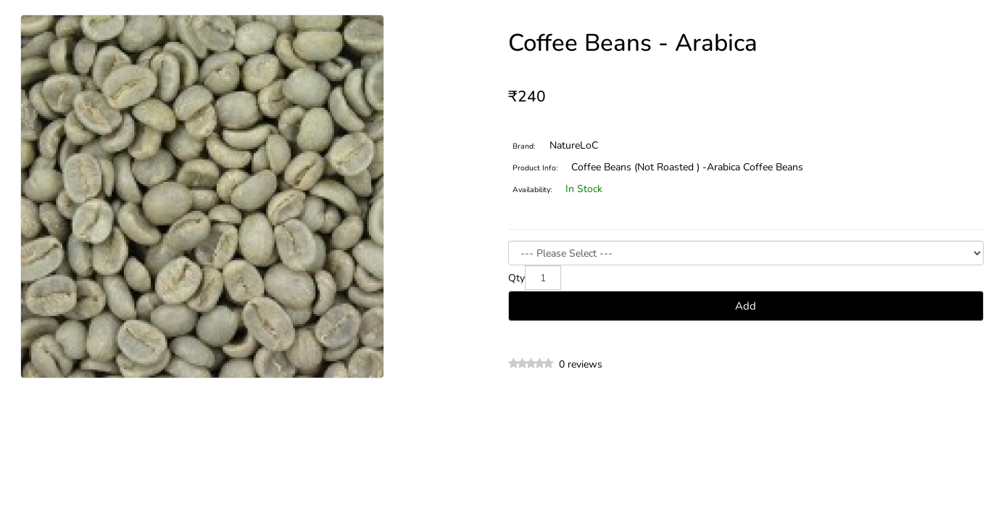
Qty (516, 278)
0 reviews (580, 364)
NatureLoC (573, 145)
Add (745, 306)
